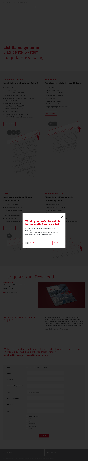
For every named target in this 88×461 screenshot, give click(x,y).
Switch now (57, 243)
